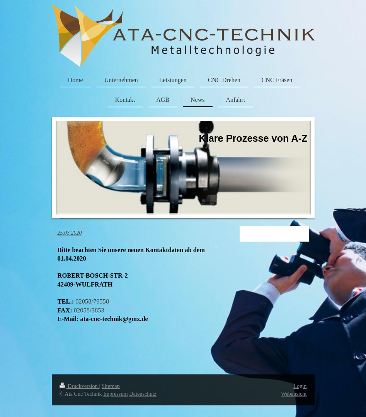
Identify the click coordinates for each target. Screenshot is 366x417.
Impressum (115, 394)
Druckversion (79, 386)
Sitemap (111, 386)
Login (299, 386)
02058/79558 (92, 301)
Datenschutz (143, 394)
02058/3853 (89, 310)
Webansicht (293, 394)
